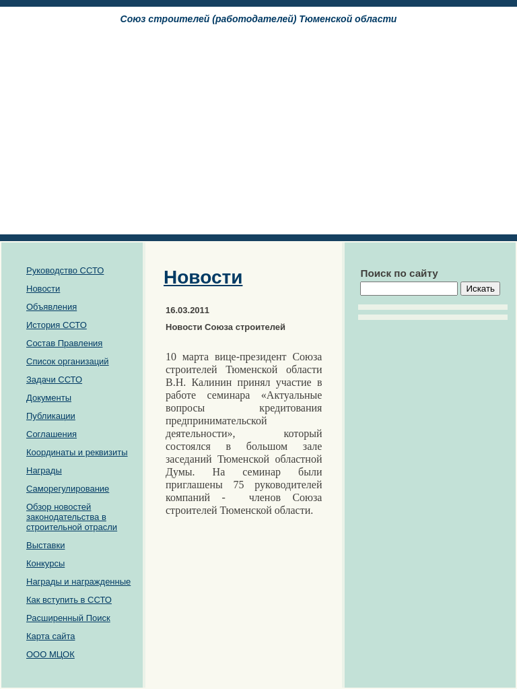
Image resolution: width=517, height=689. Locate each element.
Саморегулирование (67, 489)
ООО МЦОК (50, 654)
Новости (43, 289)
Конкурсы (45, 563)
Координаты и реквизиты (77, 452)
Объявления (51, 307)
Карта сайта (50, 636)
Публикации (50, 416)
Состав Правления (64, 343)
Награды (44, 470)
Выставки (45, 545)
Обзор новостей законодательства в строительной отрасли (71, 517)
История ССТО (56, 325)
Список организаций (67, 361)
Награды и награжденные (78, 582)
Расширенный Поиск (68, 618)
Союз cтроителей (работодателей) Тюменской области (258, 18)
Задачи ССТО (54, 379)
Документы (48, 398)
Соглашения (51, 434)
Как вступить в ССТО (69, 600)
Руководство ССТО (65, 270)
